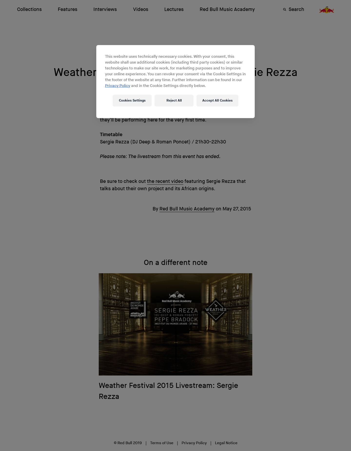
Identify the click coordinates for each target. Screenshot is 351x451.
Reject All (174, 100)
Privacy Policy (117, 86)
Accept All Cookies (217, 100)
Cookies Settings (132, 100)
